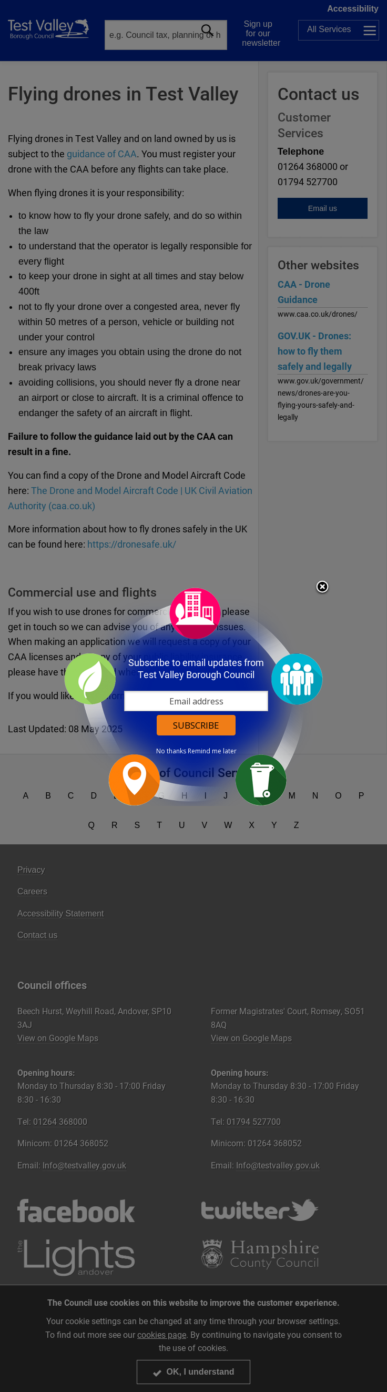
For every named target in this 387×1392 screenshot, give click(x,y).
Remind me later (212, 751)
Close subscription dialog (322, 588)
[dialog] (193, 696)
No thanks (171, 751)
